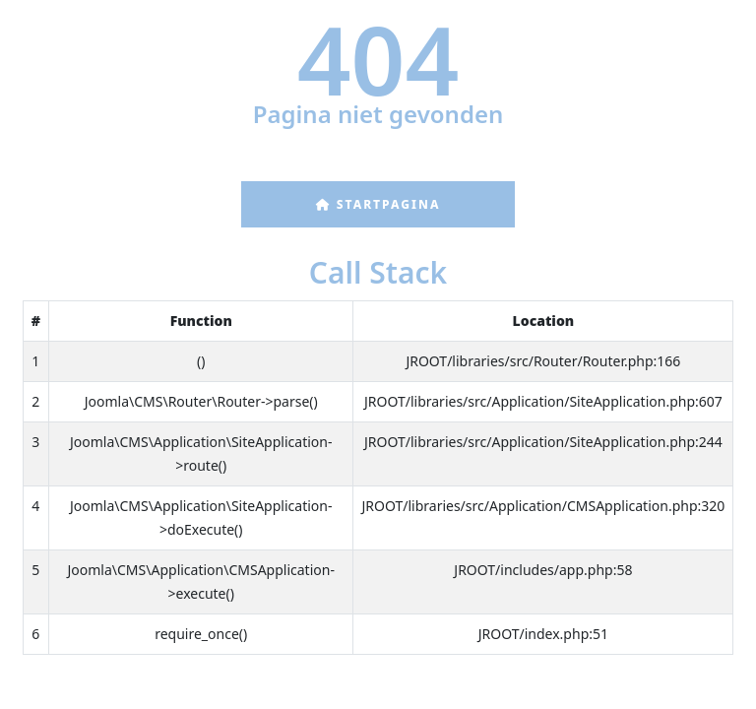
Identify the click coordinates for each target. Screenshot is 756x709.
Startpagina (378, 204)
